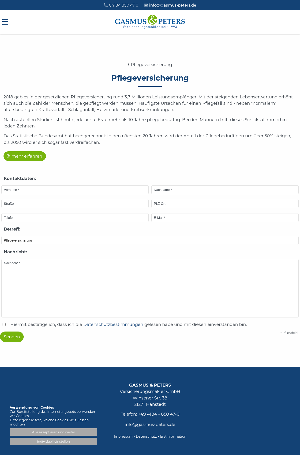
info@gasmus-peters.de (150, 424)
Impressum (123, 436)
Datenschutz (146, 436)
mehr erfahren (26, 156)
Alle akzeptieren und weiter (53, 432)
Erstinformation (173, 436)
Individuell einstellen (53, 441)
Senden (12, 336)
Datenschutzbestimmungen (113, 324)
